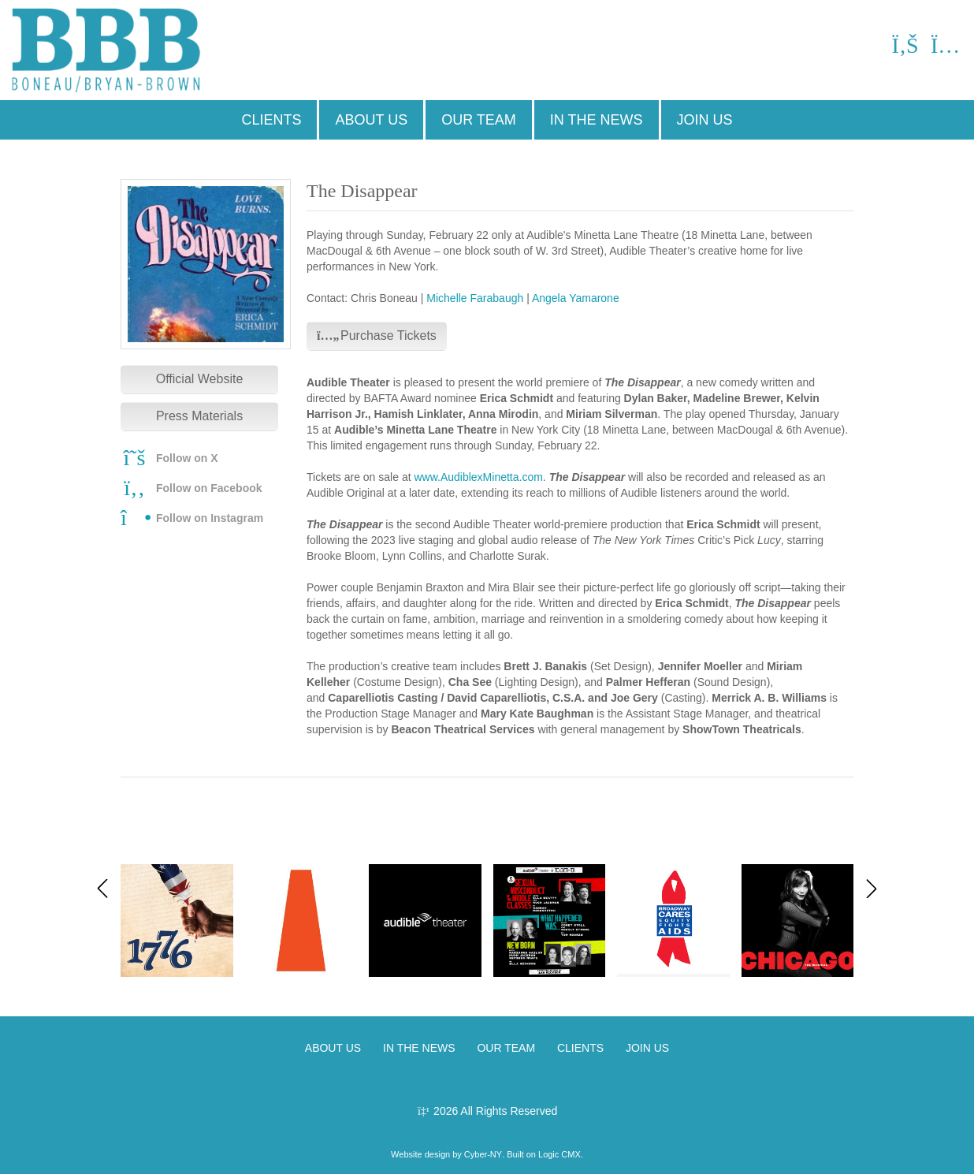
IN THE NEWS (596, 120)
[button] (871, 888)
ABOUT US (371, 120)
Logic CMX (559, 1154)
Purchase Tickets (377, 335)
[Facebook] (905, 49)
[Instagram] (944, 49)
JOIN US (705, 120)
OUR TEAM (478, 120)
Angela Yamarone (575, 298)
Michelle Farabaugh (474, 298)
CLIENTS (271, 120)
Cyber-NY (483, 1154)
